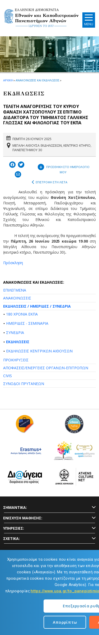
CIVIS (7, 375)
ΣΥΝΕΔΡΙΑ (15, 332)
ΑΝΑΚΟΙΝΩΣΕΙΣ (17, 298)
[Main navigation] (88, 19)
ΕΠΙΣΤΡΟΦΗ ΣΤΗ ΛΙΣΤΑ (49, 182)
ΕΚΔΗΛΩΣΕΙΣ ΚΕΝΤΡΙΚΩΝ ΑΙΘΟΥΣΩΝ (39, 350)
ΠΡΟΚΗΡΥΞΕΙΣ (16, 359)
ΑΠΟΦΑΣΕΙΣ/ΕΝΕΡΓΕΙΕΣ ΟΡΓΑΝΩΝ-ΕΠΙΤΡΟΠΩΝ (45, 367)
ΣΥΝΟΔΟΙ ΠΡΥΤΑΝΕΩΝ (23, 383)
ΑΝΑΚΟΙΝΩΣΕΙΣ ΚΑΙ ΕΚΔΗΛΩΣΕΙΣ (37, 80)
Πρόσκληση (13, 262)
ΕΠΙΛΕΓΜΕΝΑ (14, 290)
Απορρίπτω (65, 622)
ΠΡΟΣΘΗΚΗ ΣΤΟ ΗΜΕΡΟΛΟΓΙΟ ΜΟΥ (63, 168)
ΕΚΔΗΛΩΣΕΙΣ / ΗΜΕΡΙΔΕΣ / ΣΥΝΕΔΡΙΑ (37, 306)
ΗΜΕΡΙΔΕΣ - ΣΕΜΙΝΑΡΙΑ (27, 323)
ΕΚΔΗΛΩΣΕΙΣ (17, 341)
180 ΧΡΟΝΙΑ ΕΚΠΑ (22, 314)
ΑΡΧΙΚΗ (8, 80)
